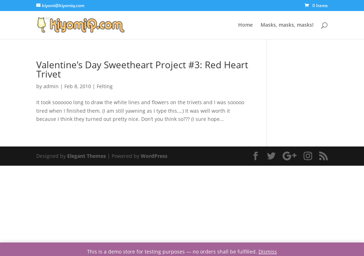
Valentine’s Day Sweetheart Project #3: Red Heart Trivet (142, 69)
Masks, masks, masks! (287, 25)
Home (245, 25)
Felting (105, 86)
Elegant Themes (86, 156)
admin (51, 86)
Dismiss (267, 251)
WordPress (154, 156)
